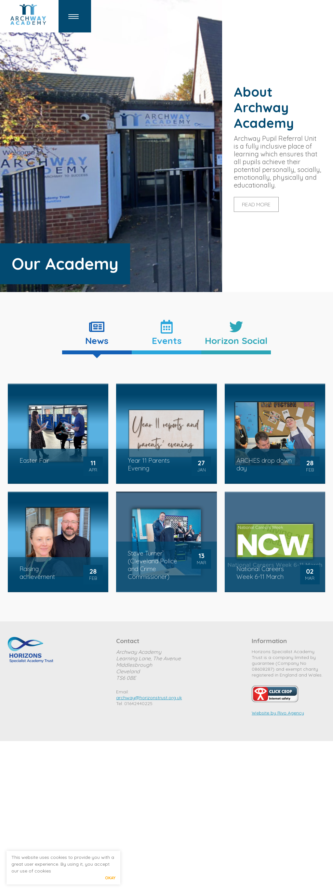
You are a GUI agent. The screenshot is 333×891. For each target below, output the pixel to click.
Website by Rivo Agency (278, 713)
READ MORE (256, 204)
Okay (110, 877)
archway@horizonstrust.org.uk (149, 698)
